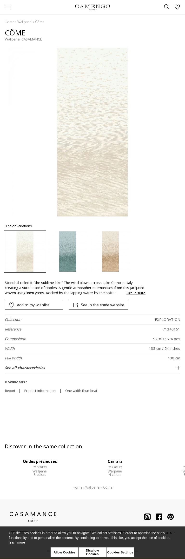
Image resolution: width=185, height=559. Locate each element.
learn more (17, 542)
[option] (25, 251)
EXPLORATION (167, 319)
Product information (40, 390)
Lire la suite (135, 292)
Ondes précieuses (40, 461)
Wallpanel (24, 22)
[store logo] (92, 7)
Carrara (115, 461)
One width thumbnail (81, 390)
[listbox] (92, 251)
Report (10, 390)
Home (9, 22)
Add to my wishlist (29, 305)
